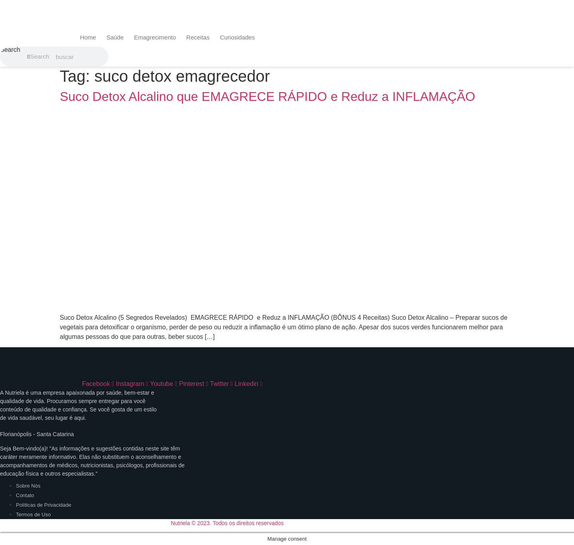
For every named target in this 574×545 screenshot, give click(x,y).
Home (88, 37)
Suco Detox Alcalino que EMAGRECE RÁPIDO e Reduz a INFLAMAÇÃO (267, 96)
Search (10, 50)
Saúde (115, 37)
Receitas (197, 37)
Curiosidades (237, 37)
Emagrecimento (155, 37)
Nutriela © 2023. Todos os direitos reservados (227, 523)
